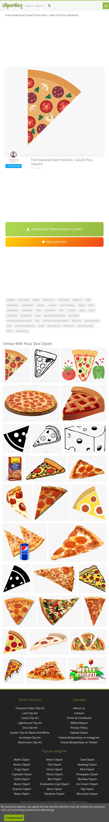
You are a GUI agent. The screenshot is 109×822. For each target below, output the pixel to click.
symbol (10, 299)
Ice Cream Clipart (87, 784)
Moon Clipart (54, 759)
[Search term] (39, 6)
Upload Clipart (79, 732)
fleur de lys (54, 325)
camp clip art (30, 718)
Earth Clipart (22, 779)
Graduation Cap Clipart (54, 784)
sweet (36, 299)
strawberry (12, 310)
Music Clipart (22, 784)
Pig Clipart (87, 789)
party (91, 305)
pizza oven (64, 299)
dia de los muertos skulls (55, 320)
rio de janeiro (92, 320)
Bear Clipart (54, 789)
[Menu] (106, 5)
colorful (71, 310)
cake (88, 299)
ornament (50, 310)
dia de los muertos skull (19, 320)
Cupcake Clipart (22, 774)
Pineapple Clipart (87, 774)
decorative (27, 310)
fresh (41, 325)
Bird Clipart (87, 769)
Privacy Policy (79, 727)
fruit (61, 310)
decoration (24, 299)
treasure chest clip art (30, 708)
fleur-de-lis (22, 331)
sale (9, 325)
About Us (79, 708)
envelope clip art (30, 737)
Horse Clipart (54, 774)
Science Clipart (22, 789)
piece (9, 331)
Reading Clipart (87, 764)
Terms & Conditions (79, 718)
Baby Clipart (22, 794)
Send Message (13, 166)
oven (82, 310)
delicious (76, 320)
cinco (91, 310)
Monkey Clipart (87, 779)
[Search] (49, 5)
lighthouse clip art (30, 723)
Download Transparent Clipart (54, 229)
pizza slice (69, 325)
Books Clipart (21, 764)
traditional (26, 315)
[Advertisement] (54, 43)
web (39, 310)
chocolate (12, 315)
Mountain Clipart (87, 794)
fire (37, 320)
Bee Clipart (54, 779)
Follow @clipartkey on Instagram (79, 737)
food (38, 315)
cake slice (73, 315)
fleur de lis (48, 299)
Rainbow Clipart (54, 794)
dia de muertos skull (55, 315)
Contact (79, 713)
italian (82, 305)
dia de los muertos (24, 325)
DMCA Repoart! (54, 242)
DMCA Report (79, 723)
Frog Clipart (22, 769)
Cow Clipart (87, 759)
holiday (41, 305)
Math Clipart (22, 759)
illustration (28, 305)
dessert (52, 305)
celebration (12, 305)
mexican (77, 299)
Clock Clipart (54, 769)
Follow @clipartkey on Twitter (79, 742)
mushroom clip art (30, 742)
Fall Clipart (54, 764)
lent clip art (30, 713)
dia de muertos (85, 325)
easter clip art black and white (30, 732)
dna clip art (30, 727)
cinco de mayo (67, 305)
